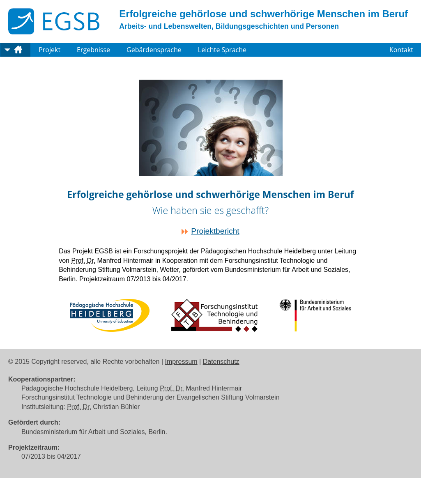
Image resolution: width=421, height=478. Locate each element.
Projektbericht (215, 231)
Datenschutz (221, 361)
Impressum (181, 361)
